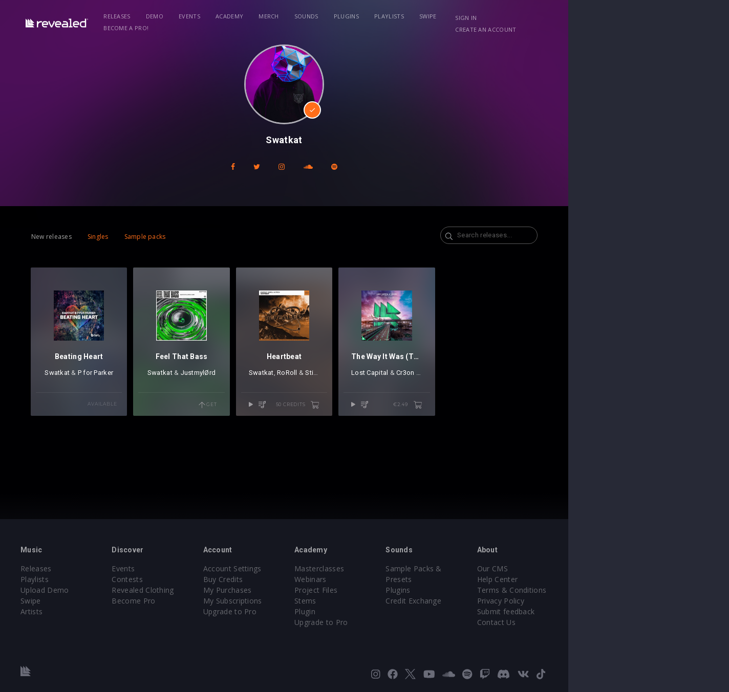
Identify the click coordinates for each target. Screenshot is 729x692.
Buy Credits (287, 579)
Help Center (610, 579)
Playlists (426, 16)
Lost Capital (461, 396)
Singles (119, 236)
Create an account (641, 17)
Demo (191, 16)
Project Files (396, 590)
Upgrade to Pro (293, 611)
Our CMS (605, 568)
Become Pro (181, 601)
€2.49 (523, 428)
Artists (63, 611)
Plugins (383, 16)
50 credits (390, 428)
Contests (175, 579)
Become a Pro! (510, 16)
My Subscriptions (296, 601)
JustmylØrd (255, 396)
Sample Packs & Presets (524, 568)
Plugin (385, 611)
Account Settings (296, 568)
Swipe (465, 16)
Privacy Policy (613, 601)
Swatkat (90, 396)
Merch (305, 16)
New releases (73, 236)
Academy (266, 16)
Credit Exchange (510, 590)
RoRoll (367, 396)
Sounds (343, 16)
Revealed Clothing (191, 590)
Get (276, 428)
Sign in (584, 17)
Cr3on (497, 396)
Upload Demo (76, 590)
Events (226, 16)
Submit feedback (619, 611)
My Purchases (291, 590)
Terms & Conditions (624, 590)
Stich (392, 396)
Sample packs (166, 236)
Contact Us (609, 622)
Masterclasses (399, 568)
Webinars (391, 579)
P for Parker (128, 396)
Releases (153, 16)
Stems (386, 601)
